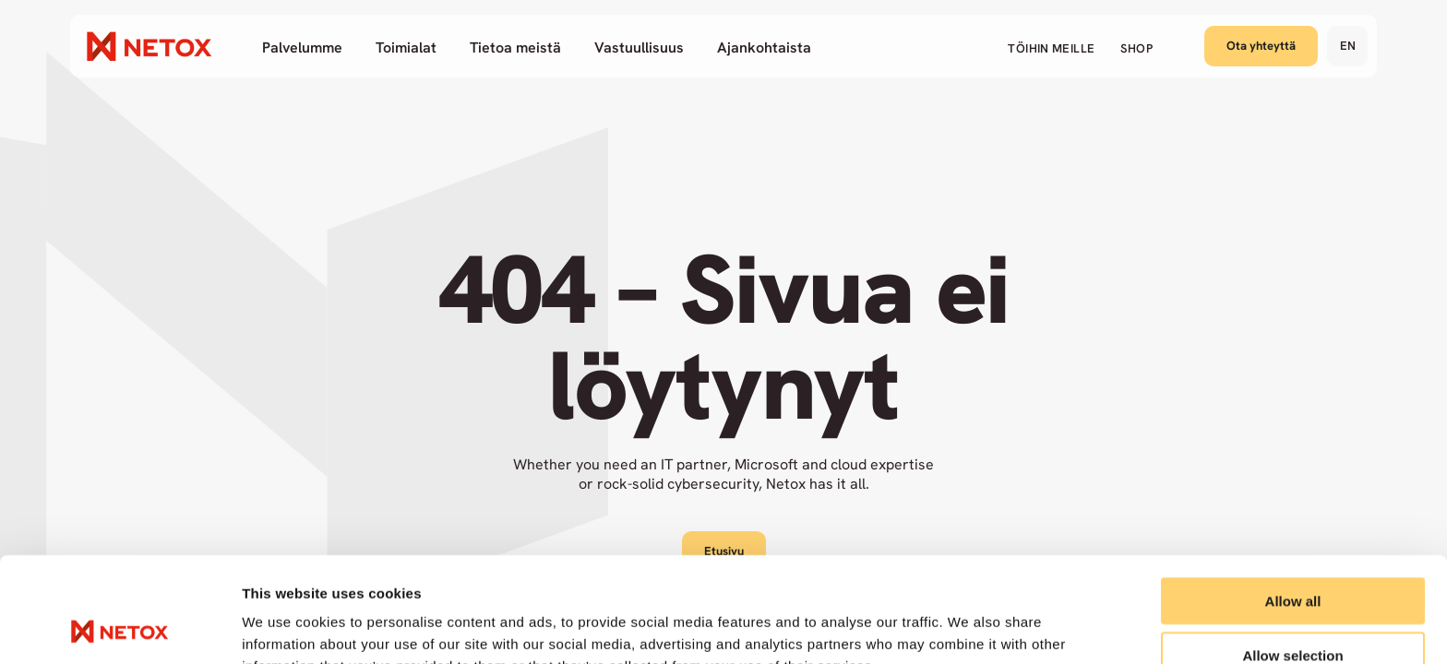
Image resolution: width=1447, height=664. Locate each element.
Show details (968, 627)
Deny (1293, 610)
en (1348, 45)
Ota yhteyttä (1261, 45)
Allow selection (1292, 556)
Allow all (1293, 502)
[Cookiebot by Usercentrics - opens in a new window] (119, 628)
